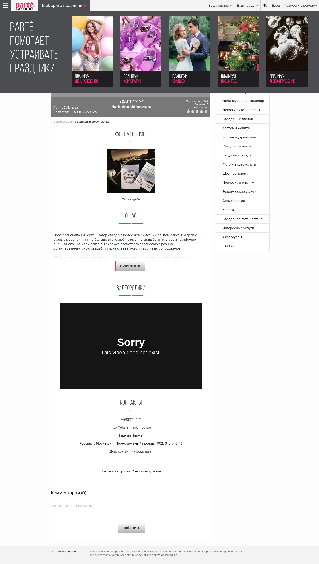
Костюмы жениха (236, 128)
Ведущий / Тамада (236, 155)
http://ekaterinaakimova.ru (131, 427)
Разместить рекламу (300, 5)
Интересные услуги (238, 228)
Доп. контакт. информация (130, 451)
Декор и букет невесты (241, 110)
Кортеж (228, 210)
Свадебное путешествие (242, 219)
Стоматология (233, 201)
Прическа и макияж (238, 182)
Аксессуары (232, 237)
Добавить (131, 527)
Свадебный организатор (92, 121)
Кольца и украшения (239, 137)
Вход (276, 5)
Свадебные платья (237, 119)
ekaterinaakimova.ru (131, 106)
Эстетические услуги (239, 191)
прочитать (130, 265)
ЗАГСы (228, 246)
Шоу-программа (235, 173)
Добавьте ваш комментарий (72, 506)
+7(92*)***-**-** (131, 101)
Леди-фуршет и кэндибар (243, 101)
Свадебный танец (236, 146)
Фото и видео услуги (239, 164)
